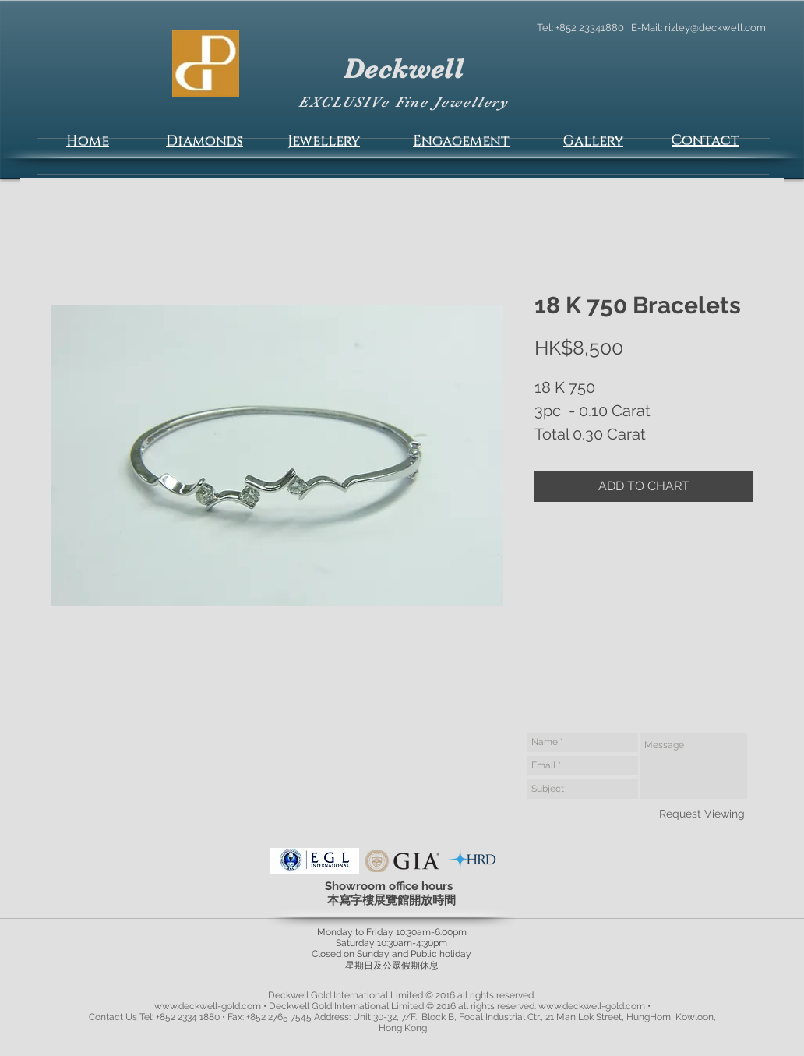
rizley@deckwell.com (715, 28)
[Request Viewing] (702, 814)
